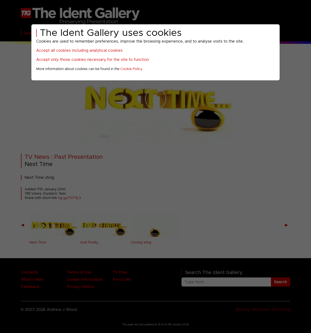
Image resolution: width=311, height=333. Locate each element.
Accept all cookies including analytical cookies (79, 50)
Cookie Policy (131, 69)
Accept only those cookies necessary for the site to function (92, 60)
